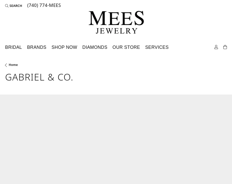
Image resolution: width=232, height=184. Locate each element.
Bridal (13, 47)
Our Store (126, 47)
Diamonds (94, 47)
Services (157, 47)
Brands (37, 47)
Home (13, 65)
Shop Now (64, 47)
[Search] (13, 5)
